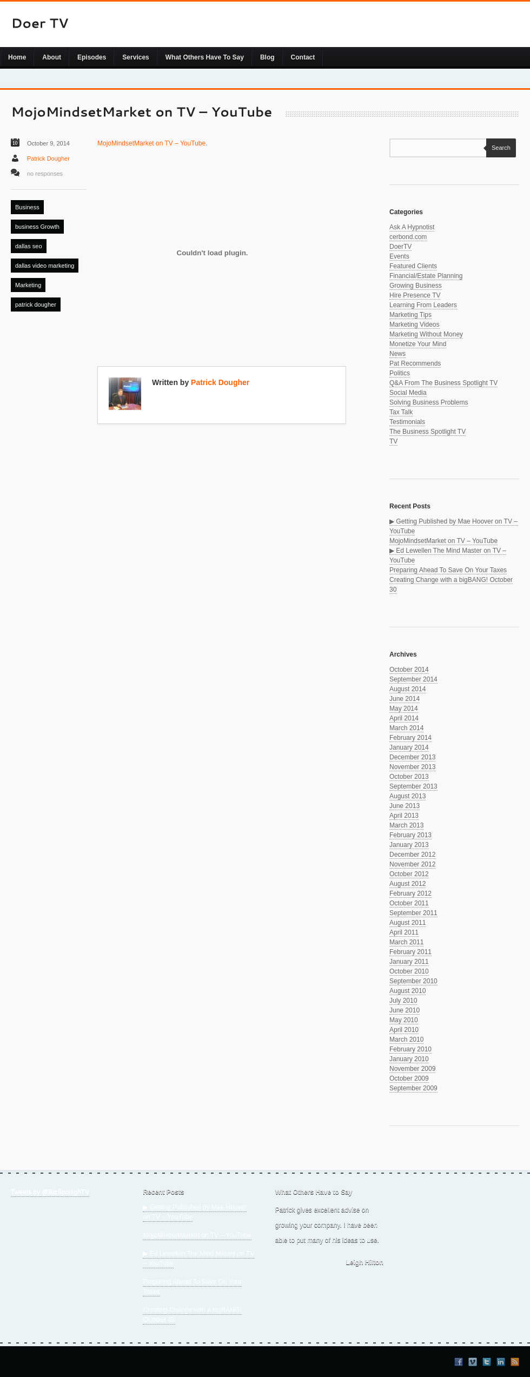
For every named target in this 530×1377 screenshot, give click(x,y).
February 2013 (410, 835)
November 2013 (412, 767)
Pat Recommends (415, 363)
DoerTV (400, 246)
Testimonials (407, 422)
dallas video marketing (44, 265)
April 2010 (404, 1030)
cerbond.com (408, 237)
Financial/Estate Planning (425, 276)
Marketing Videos (414, 324)
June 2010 (404, 1010)
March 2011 (406, 942)
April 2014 (404, 718)
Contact (303, 57)
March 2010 (406, 1039)
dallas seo (28, 246)
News (397, 354)
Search (498, 147)
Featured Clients (413, 266)
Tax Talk (401, 412)
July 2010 (403, 1000)
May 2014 (403, 708)
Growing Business (415, 285)
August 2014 (407, 689)
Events (399, 256)
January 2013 (409, 845)
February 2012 (410, 893)
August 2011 (407, 922)
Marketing (28, 285)
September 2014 (413, 679)
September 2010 (413, 981)
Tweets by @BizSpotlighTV (50, 1192)
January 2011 (409, 961)
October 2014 (409, 669)
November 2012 (412, 864)
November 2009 (412, 1069)
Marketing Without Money (426, 334)
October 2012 (409, 874)
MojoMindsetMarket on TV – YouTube (151, 143)
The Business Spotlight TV (427, 431)
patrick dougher (35, 304)
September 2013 (413, 786)
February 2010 (410, 1049)
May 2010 (403, 1020)
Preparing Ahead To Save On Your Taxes (448, 570)
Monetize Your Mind (417, 344)
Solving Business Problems (428, 402)
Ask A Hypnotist (411, 227)
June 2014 (404, 699)
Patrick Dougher (48, 158)
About (51, 57)
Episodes (91, 57)
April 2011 (404, 932)
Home (17, 57)
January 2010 (409, 1059)
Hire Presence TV (414, 295)
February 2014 (410, 738)
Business (27, 207)
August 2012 (407, 884)
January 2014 (409, 747)
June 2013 (404, 806)
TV (393, 441)
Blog (267, 57)
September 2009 (413, 1088)
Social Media (408, 392)
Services (135, 57)
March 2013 (406, 825)
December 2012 (412, 854)
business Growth (37, 226)
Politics (399, 373)
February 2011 (410, 952)
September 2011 (413, 913)
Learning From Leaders (423, 305)
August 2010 (407, 991)
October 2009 (409, 1078)
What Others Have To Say (204, 57)
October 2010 (409, 971)
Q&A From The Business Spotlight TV (443, 383)
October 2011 (409, 903)
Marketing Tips (410, 315)
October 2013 (409, 776)
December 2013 (412, 757)
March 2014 (406, 728)
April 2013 (404, 815)
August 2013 (407, 796)
